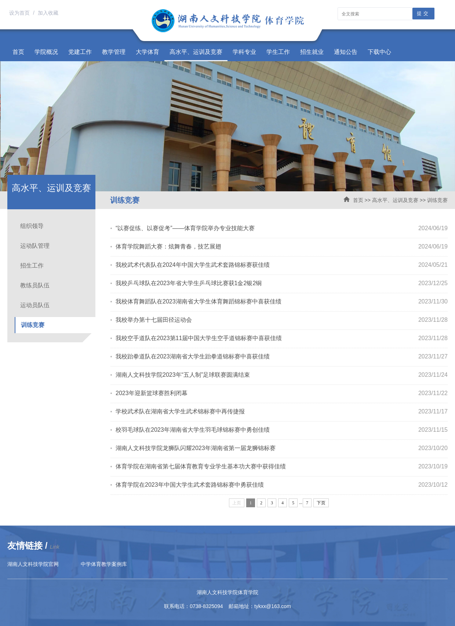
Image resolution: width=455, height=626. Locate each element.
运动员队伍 (35, 305)
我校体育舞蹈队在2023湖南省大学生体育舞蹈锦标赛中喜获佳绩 (198, 301)
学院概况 (46, 52)
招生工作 (32, 265)
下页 (321, 502)
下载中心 (379, 52)
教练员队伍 (35, 285)
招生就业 (312, 52)
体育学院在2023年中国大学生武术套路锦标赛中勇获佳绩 (190, 485)
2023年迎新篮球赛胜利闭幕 (152, 393)
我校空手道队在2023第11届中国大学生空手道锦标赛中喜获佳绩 (199, 338)
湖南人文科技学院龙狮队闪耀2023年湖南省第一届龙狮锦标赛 (196, 448)
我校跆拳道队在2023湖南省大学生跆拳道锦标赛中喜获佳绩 (193, 356)
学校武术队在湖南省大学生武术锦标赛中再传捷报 (180, 411)
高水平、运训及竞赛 (196, 52)
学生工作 (278, 52)
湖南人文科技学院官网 (33, 564)
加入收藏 (48, 13)
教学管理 (113, 52)
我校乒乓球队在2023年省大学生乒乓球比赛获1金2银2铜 (189, 283)
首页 (18, 52)
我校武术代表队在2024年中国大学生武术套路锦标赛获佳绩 (193, 265)
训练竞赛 (437, 200)
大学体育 (147, 52)
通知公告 (345, 52)
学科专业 (244, 52)
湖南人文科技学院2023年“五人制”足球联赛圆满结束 (183, 375)
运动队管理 (35, 246)
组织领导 (32, 226)
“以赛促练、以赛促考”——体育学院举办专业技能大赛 (185, 228)
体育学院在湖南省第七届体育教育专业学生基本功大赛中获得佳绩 (201, 466)
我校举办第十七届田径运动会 (154, 320)
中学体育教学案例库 (104, 564)
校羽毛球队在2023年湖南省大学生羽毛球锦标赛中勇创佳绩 (193, 430)
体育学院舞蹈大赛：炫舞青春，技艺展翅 (168, 246)
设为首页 (20, 13)
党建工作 (80, 52)
